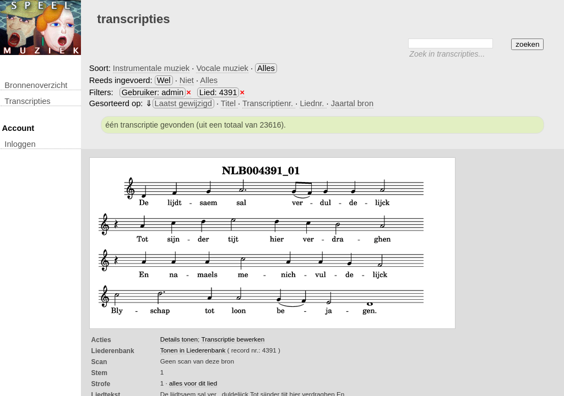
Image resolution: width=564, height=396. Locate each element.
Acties (101, 340)
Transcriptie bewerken (232, 339)
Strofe (101, 384)
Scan (99, 362)
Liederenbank (112, 351)
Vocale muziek (222, 68)
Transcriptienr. (268, 103)
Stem (99, 373)
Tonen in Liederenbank (193, 350)
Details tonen (179, 339)
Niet (187, 80)
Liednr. (313, 103)
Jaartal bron (352, 103)
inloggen (19, 144)
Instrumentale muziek (151, 68)
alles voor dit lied (193, 383)
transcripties (27, 101)
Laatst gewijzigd (183, 103)
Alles (209, 80)
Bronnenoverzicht (35, 85)
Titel (229, 103)
